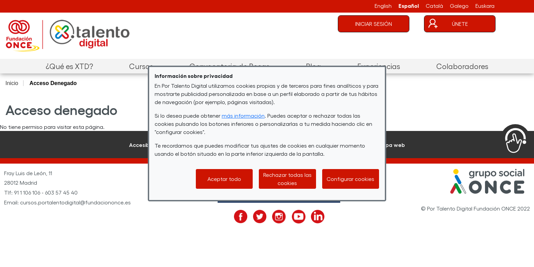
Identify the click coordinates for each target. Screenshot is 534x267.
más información (243, 115)
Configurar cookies (350, 179)
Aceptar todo (224, 179)
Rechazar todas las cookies (287, 178)
